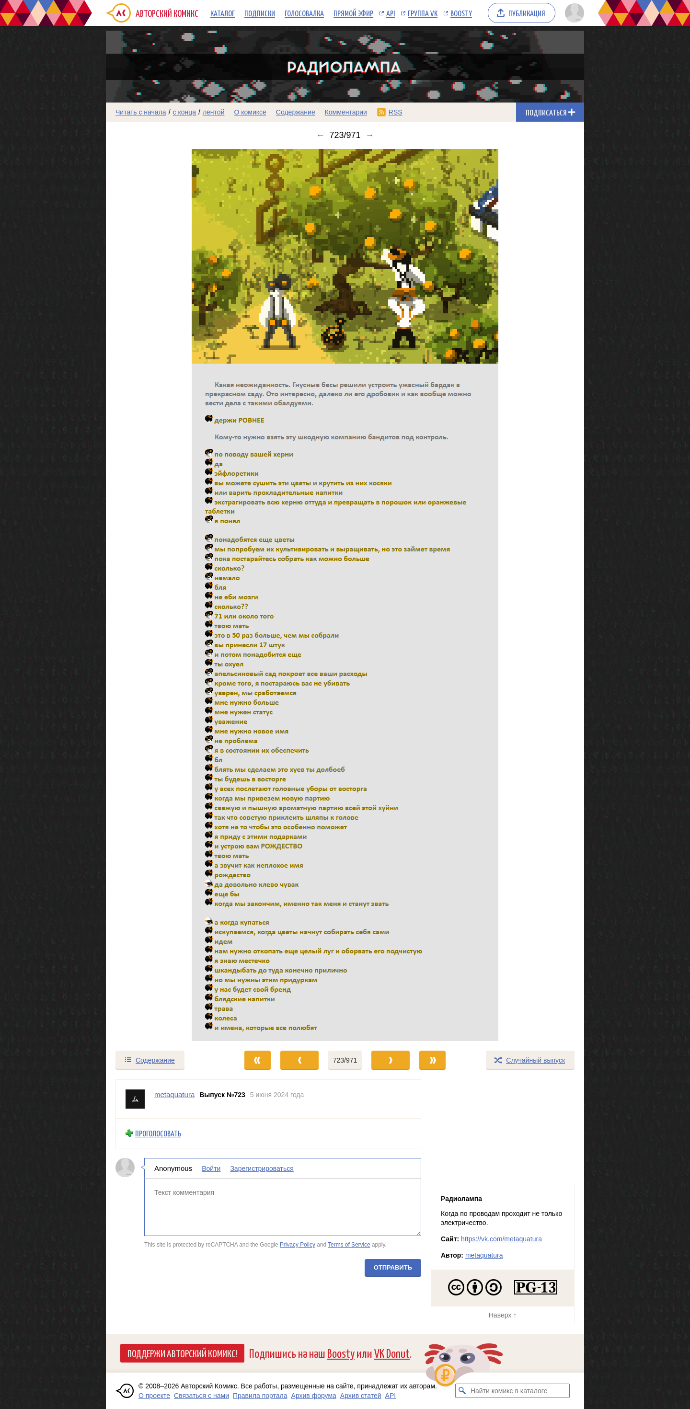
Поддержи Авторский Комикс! (182, 1353)
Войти (211, 1168)
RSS (395, 112)
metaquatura (484, 1255)
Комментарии (346, 112)
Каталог (222, 13)
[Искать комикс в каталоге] (462, 1391)
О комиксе (250, 112)
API (390, 13)
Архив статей (360, 1395)
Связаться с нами (201, 1395)
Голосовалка (304, 13)
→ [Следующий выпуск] (370, 135)
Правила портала (260, 1395)
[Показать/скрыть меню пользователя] (573, 13)
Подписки (259, 13)
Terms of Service (349, 1244)
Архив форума (313, 1395)
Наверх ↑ (503, 1315)
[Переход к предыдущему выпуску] (166, 595)
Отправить (393, 1267)
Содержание (295, 112)
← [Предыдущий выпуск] (320, 135)
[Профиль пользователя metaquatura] (135, 1099)
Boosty (461, 13)
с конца (184, 112)
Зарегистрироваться (261, 1168)
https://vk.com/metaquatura (501, 1239)
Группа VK (422, 13)
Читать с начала (140, 112)
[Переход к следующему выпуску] (345, 595)
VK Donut (392, 1352)
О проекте (154, 1395)
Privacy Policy (297, 1244)
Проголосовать (158, 1133)
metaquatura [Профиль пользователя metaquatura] (174, 1094)
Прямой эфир (353, 13)
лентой (214, 112)
